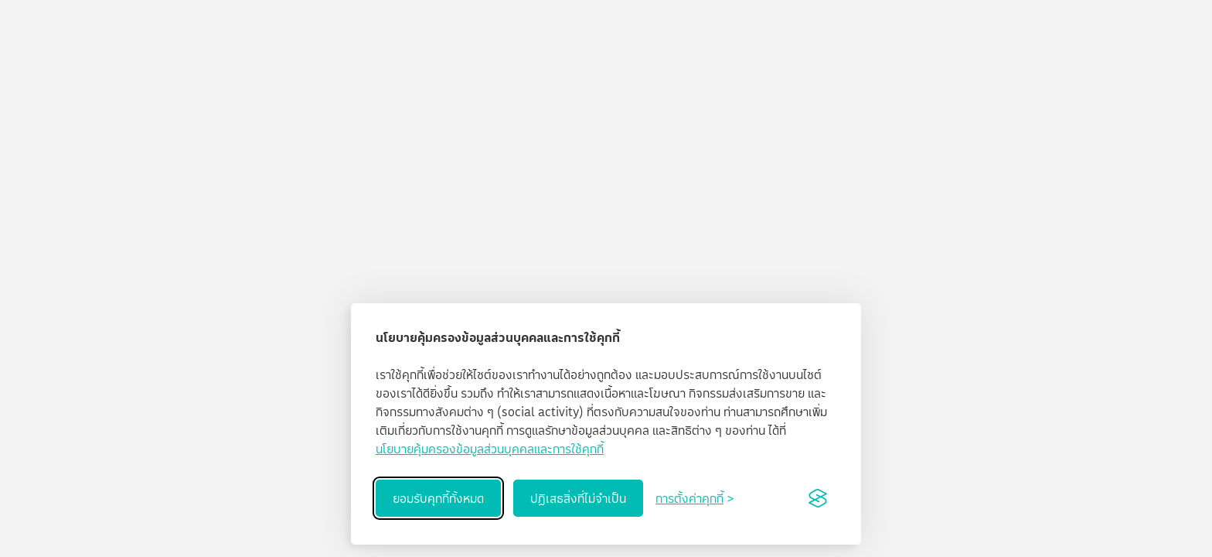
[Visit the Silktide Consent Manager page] (817, 498)
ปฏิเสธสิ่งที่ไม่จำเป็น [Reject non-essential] (578, 498)
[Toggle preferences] (694, 498)
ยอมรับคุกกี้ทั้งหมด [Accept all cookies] (438, 498)
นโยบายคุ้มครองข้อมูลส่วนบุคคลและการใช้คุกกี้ (490, 448)
